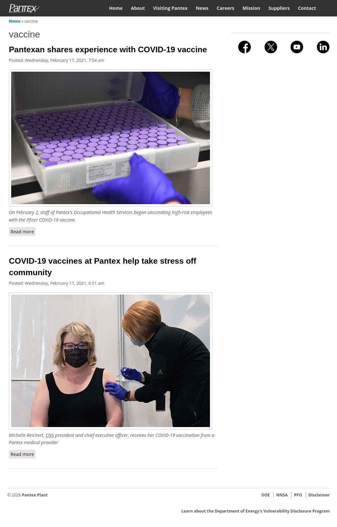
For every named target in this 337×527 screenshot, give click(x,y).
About (138, 8)
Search (327, 8)
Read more (23, 231)
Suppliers (279, 8)
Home (115, 8)
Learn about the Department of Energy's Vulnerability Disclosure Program (255, 511)
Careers (225, 8)
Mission (251, 8)
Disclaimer (319, 495)
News (202, 8)
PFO (298, 495)
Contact (307, 8)
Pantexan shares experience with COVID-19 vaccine (108, 49)
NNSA (282, 495)
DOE (265, 495)
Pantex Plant (35, 495)
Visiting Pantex (170, 8)
